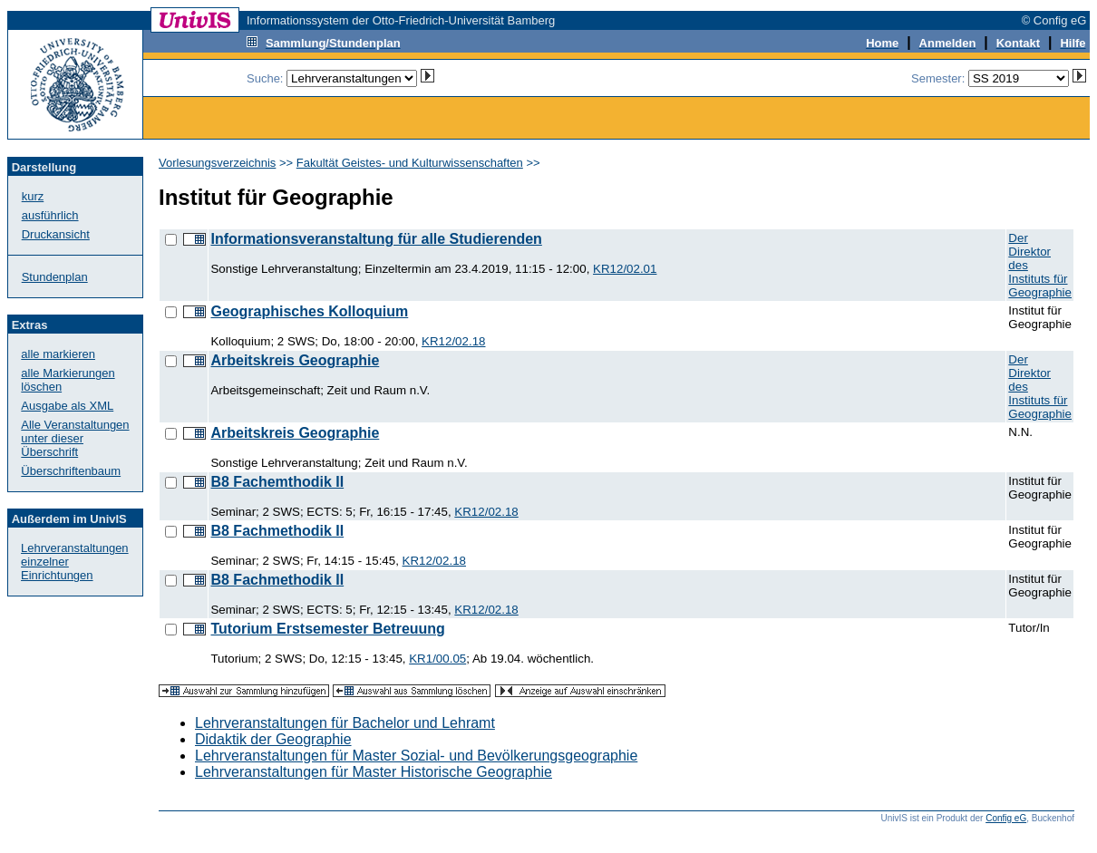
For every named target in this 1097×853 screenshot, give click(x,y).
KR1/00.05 (437, 658)
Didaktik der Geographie (273, 739)
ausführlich (50, 215)
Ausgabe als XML (67, 405)
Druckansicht (56, 234)
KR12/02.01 (624, 269)
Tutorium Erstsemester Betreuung (327, 628)
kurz (33, 196)
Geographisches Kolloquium (309, 311)
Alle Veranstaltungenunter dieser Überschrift (75, 438)
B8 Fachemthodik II (277, 482)
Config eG (1005, 818)
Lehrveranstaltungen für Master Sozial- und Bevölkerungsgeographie (416, 755)
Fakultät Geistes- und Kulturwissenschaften (409, 163)
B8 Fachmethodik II (277, 530)
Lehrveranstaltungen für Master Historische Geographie (373, 772)
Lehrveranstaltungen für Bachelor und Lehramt (345, 723)
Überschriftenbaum (71, 471)
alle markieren (58, 354)
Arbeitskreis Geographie (294, 360)
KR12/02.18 (453, 341)
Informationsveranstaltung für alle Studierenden (375, 239)
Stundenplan (55, 277)
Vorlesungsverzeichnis (217, 163)
